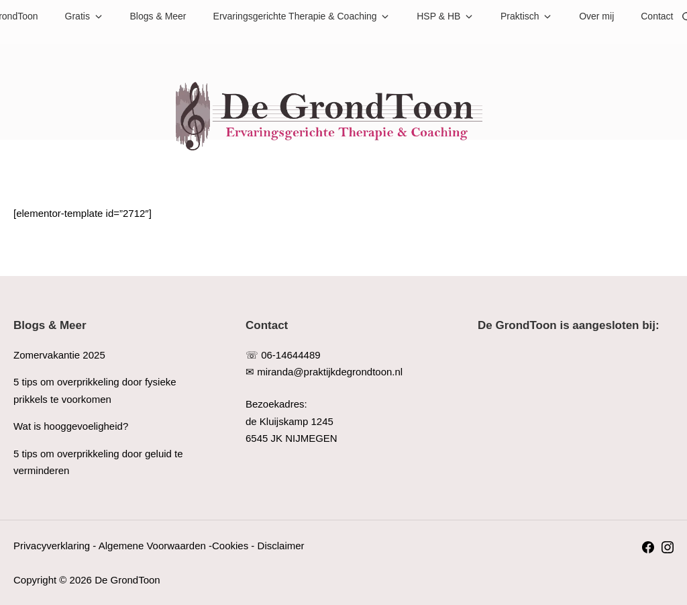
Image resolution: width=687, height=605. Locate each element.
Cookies (230, 545)
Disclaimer (281, 545)
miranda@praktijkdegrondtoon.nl (330, 371)
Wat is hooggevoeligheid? (70, 426)
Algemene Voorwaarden (152, 545)
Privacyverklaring (51, 545)
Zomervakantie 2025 (59, 355)
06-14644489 (290, 355)
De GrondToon (127, 580)
